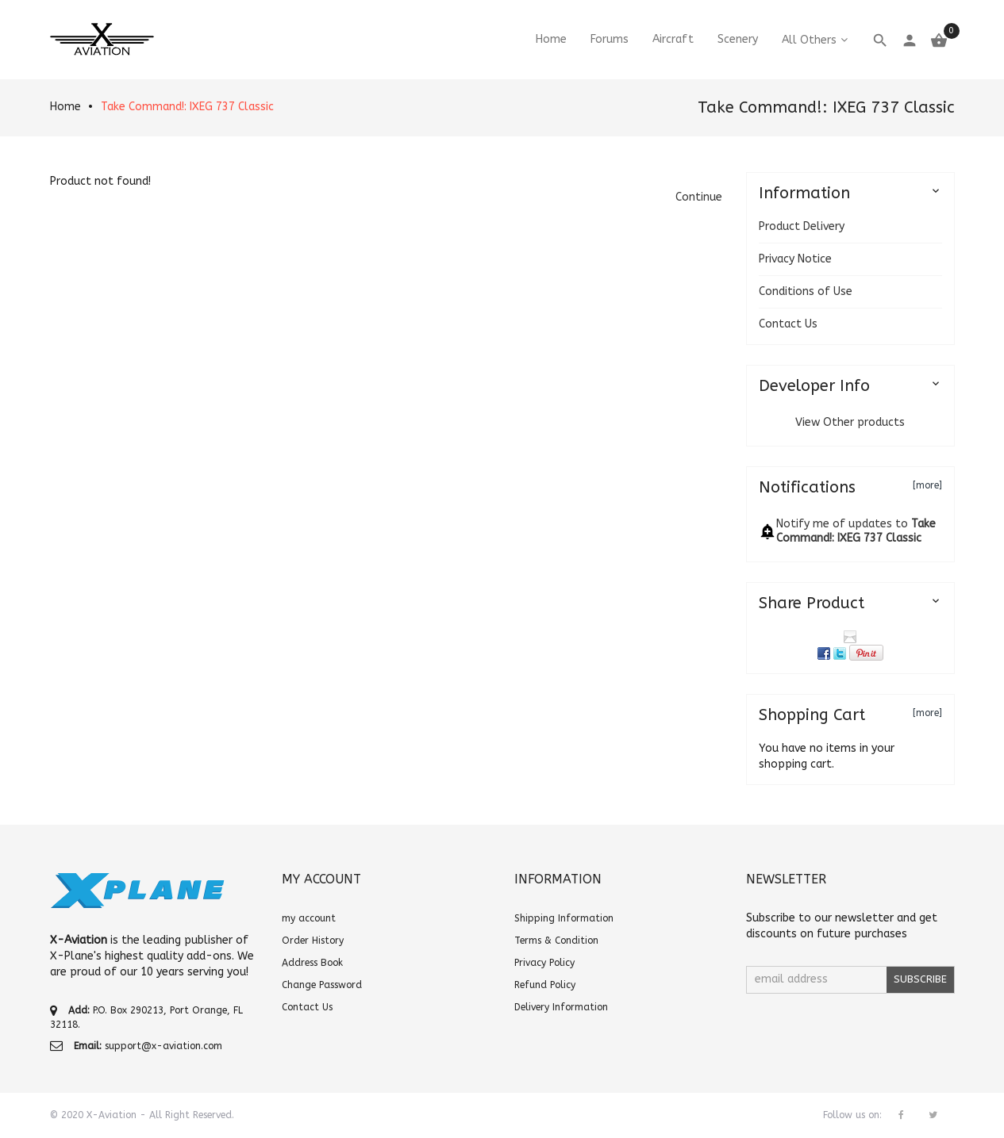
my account (309, 918)
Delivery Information (561, 1007)
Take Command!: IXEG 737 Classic (187, 106)
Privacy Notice (795, 259)
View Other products (850, 422)
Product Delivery (801, 226)
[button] (698, 197)
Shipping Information (564, 918)
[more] (927, 485)
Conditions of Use (805, 291)
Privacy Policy (544, 962)
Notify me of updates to (856, 531)
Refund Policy (544, 984)
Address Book (312, 962)
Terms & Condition (556, 940)
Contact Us (788, 324)
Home (65, 106)
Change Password (322, 984)
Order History (313, 940)
